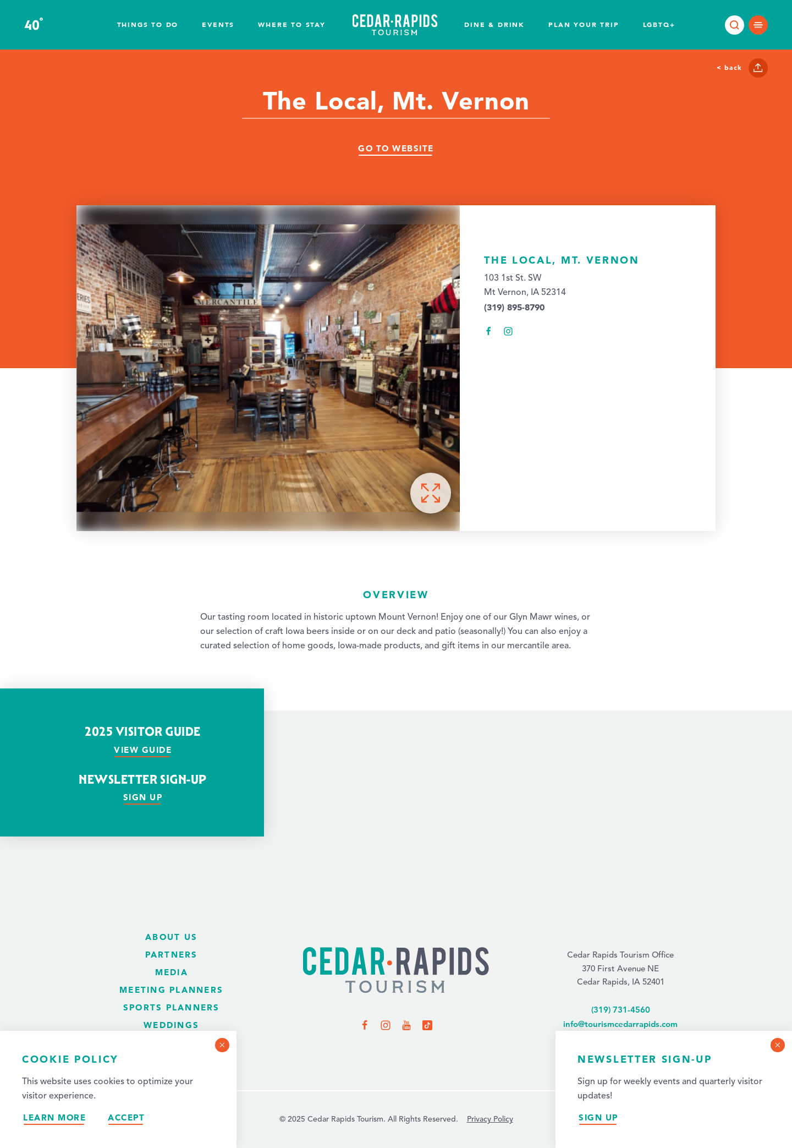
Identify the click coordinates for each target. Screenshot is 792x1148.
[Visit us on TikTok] (427, 1024)
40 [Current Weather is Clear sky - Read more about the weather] (33, 25)
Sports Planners (171, 1007)
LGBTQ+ (659, 24)
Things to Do (148, 24)
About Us (171, 937)
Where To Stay (291, 24)
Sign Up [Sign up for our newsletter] (143, 797)
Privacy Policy (490, 1119)
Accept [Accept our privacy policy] (126, 1117)
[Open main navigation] (758, 25)
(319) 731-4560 (620, 1009)
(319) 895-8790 (514, 307)
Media (171, 972)
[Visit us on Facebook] (365, 1024)
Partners (171, 954)
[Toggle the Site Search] (734, 25)
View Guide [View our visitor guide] (143, 750)
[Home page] (395, 24)
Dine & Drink (494, 24)
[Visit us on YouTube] (406, 1024)
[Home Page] (396, 971)
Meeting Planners (171, 990)
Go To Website (396, 148)
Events (218, 24)
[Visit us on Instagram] (386, 1024)
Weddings (171, 1025)
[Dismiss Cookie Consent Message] (222, 1045)
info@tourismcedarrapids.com (620, 1024)
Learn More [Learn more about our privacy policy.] (54, 1117)
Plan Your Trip (583, 24)
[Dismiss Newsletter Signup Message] (778, 1045)
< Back (729, 67)
